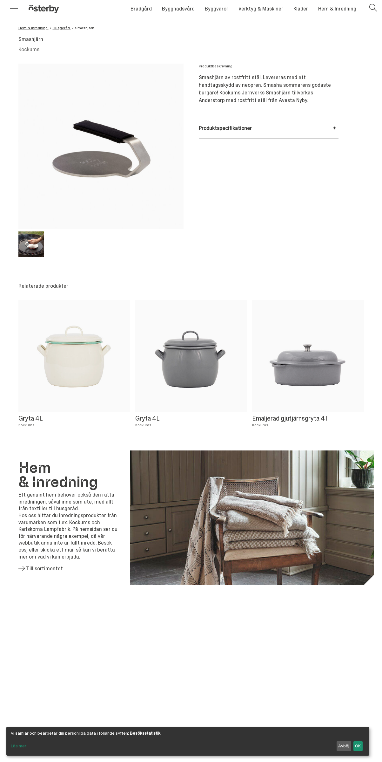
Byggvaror (216, 8)
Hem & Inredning (337, 8)
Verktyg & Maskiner (260, 8)
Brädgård (141, 8)
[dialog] (187, 741)
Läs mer (18, 746)
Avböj (343, 746)
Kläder (300, 8)
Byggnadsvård (178, 8)
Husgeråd (62, 28)
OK (358, 746)
